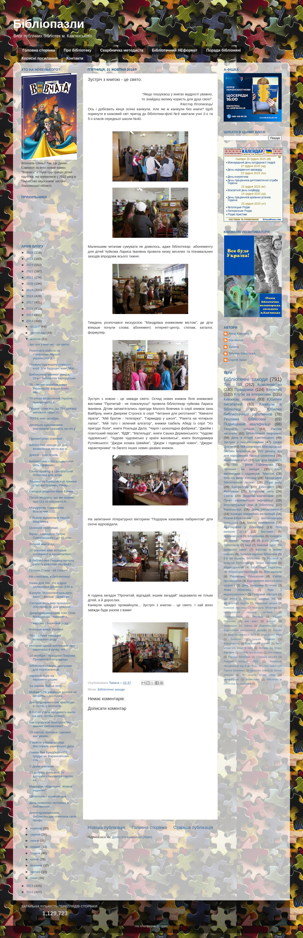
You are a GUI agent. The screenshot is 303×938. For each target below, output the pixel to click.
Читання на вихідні (241, 469)
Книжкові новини (239, 399)
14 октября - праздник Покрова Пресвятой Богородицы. (52, 657)
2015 (30, 315)
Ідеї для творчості (268, 460)
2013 (30, 886)
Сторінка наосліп (266, 656)
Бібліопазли (48, 24)
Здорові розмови (263, 639)
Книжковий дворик (266, 603)
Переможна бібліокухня (246, 576)
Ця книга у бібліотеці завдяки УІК (250, 599)
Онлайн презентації (251, 652)
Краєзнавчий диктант (257, 643)
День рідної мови (271, 634)
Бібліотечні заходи (111, 689)
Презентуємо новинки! (45, 438)
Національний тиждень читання (248, 612)
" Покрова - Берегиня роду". (49, 623)
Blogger (161, 926)
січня (34, 878)
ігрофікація (230, 625)
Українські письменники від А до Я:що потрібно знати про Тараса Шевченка (253, 666)
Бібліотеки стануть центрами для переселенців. (50, 667)
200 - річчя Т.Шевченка (252, 464)
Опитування (274, 652)
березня (36, 865)
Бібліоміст (266, 487)
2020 (30, 283)
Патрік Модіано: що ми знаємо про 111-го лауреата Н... (51, 499)
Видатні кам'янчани (258, 496)
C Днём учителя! (41, 766)
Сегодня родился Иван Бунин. (51, 491)
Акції (248, 545)
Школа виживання (260, 522)
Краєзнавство (270, 384)
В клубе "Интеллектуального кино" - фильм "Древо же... (50, 594)
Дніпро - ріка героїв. (44, 455)
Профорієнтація (233, 616)
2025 (30, 252)
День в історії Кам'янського (252, 437)
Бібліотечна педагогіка (266, 567)
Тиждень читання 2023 (241, 661)
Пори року (273, 482)
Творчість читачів (239, 429)
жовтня (35, 339)
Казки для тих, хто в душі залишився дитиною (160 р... (52, 584)
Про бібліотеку (77, 50)
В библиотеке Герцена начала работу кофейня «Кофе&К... (51, 562)
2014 (30, 321)
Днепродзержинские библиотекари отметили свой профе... (52, 816)
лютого (35, 872)
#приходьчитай (234, 567)
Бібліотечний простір (236, 603)
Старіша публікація (193, 827)
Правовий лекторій (264, 594)
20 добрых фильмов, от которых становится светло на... (51, 776)
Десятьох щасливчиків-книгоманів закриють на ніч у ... (52, 428)
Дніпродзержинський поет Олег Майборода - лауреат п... (52, 615)
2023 (30, 265)
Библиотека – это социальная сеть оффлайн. (51, 463)
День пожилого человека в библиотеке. (49, 804)
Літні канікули (272, 572)
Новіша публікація (106, 827)
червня (35, 847)
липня (35, 840)
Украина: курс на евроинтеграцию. (43, 677)
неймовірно (253, 679)
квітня (35, 859)
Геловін (277, 630)
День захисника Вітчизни (259, 585)
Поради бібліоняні (223, 50)
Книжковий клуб (235, 460)
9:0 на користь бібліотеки (242, 558)
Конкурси (276, 536)
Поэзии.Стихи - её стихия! (48, 570)
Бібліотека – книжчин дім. (48, 796)
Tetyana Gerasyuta (241, 353)
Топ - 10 (233, 384)
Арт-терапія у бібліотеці (243, 527)
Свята (228, 496)
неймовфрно (231, 679)
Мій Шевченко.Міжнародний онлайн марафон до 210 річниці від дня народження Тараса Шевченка (253, 451)
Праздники (244, 389)
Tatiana (233, 347)
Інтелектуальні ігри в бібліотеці (249, 505)
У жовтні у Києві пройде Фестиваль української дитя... (53, 744)
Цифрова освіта (259, 670)
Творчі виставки (266, 563)
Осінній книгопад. (42, 544)
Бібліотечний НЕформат (175, 50)
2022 (30, 271)
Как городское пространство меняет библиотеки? (50, 724)
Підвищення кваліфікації (247, 424)
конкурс (271, 621)
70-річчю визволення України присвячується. (50, 400)
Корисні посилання (40, 58)
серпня (35, 834)
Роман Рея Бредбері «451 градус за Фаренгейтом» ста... (49, 756)
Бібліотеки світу (261, 491)
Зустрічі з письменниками (243, 442)
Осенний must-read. (43, 528)
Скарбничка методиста (121, 50)
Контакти (74, 58)
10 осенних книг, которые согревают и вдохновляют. (50, 552)
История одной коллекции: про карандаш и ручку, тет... (52, 647)
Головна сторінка (38, 50)
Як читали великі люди (259, 674)
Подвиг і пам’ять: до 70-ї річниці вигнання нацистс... (52, 410)
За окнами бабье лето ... (47, 686)
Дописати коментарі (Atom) (132, 837)
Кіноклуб (274, 389)
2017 (30, 302)
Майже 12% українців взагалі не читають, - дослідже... (53, 694)
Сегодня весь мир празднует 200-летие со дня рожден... (51, 605)
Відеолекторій (233, 536)
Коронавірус (233, 509)
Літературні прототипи (243, 572)
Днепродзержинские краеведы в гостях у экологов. (52, 704)
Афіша (248, 625)
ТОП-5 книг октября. (44, 418)
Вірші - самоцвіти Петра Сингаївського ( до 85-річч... (51, 536)
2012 (30, 892)
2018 (30, 296)
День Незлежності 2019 (242, 634)
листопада (38, 333)
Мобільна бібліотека (264, 607)
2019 (30, 290)
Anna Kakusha (238, 333)
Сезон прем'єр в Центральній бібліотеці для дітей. (51, 473)
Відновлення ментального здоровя (245, 630)
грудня (35, 326)
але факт (251, 621)
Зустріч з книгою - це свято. (49, 344)
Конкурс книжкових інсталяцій (253, 514)
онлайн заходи (239, 540)
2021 (30, 277)
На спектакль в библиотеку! (49, 576)
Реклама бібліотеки (245, 419)
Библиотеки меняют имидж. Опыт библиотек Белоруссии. (52, 376)
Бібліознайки (255, 536)
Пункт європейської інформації (248, 500)
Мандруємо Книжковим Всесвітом (46, 509)
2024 (30, 259)
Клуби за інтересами (253, 394)
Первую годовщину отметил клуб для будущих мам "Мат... (53, 366)
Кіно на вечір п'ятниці (240, 478)
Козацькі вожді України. (46, 629)
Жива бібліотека (237, 590)
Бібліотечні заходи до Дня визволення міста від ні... (49, 447)
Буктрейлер (240, 487)
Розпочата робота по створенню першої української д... (44, 354)
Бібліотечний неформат (264, 433)
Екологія (236, 639)
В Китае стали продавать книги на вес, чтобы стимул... (52, 714)
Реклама (258, 616)
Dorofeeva (235, 340)
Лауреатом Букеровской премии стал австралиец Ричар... (53, 483)
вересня (36, 828)
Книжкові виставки (235, 607)
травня (35, 853)
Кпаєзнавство (232, 643)
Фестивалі (231, 491)
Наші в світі (245, 647)
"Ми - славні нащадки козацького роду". (45, 637)
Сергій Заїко (237, 360)
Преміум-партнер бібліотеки (258, 554)
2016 (30, 308)
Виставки (267, 531)
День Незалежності (267, 509)
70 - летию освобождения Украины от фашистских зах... (49, 388)
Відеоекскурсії (268, 625)
